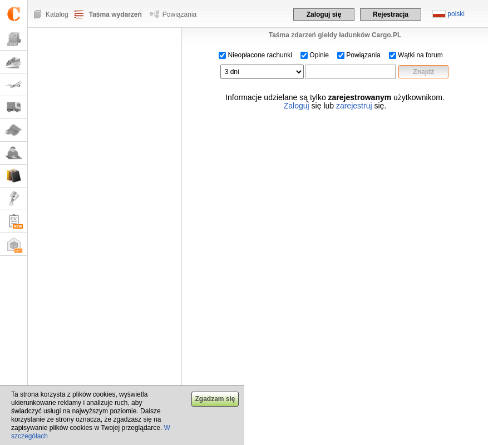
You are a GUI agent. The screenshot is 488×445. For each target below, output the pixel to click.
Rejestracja (390, 14)
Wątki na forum (416, 55)
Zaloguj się (324, 14)
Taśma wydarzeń (115, 14)
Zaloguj (296, 105)
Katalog (57, 14)
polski (456, 14)
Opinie (314, 55)
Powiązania (179, 14)
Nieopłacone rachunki (255, 55)
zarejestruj (354, 105)
